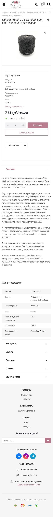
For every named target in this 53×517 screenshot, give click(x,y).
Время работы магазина (29, 485)
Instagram (26, 456)
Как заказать (26, 406)
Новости (27, 399)
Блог (26, 423)
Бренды (26, 427)
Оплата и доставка (26, 411)
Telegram (33, 456)
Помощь (26, 417)
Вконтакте (19, 456)
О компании (26, 395)
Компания (26, 390)
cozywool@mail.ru (29, 475)
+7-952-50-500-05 (29, 469)
